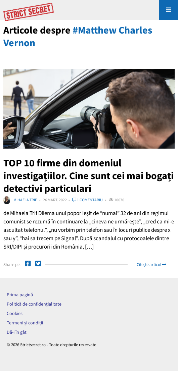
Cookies (15, 313)
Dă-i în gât (17, 332)
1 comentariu (87, 199)
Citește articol (151, 264)
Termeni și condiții (25, 323)
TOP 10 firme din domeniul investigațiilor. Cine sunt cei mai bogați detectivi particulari (88, 175)
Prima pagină (20, 295)
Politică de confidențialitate (34, 304)
